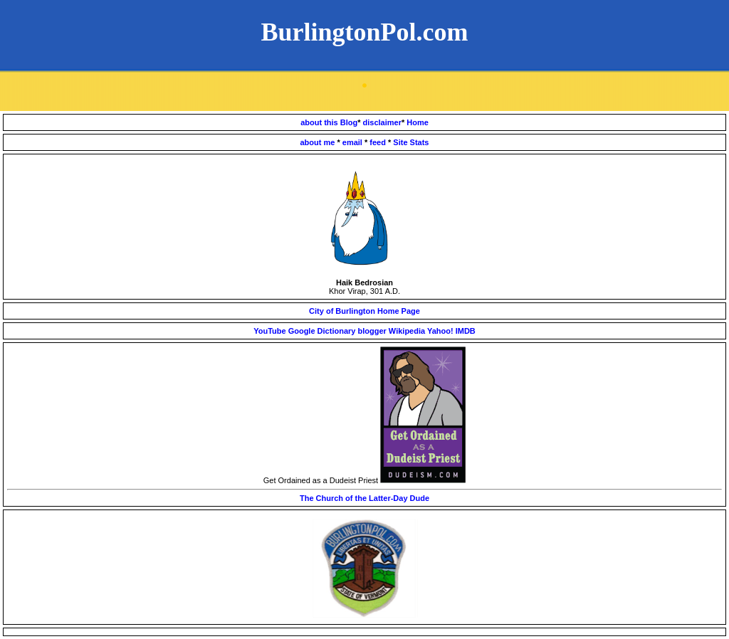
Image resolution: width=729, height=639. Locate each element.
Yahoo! (440, 331)
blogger (372, 331)
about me (318, 142)
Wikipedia (407, 331)
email (353, 142)
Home (418, 122)
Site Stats (411, 142)
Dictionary (337, 331)
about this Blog (328, 122)
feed (378, 142)
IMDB (466, 331)
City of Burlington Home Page (364, 311)
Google (301, 331)
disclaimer (382, 122)
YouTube (269, 331)
